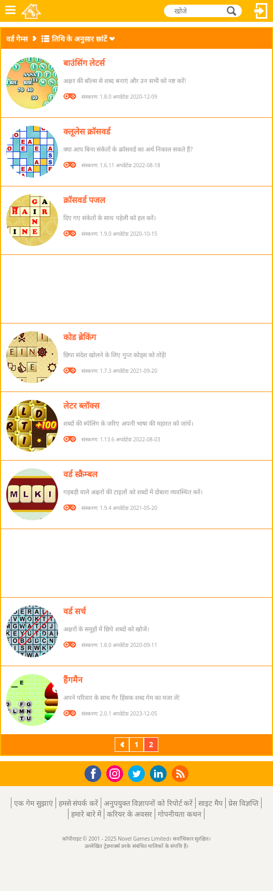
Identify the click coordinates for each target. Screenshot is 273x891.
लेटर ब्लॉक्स (81, 405)
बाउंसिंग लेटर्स (84, 63)
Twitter (138, 774)
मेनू (10, 11)
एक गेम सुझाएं (33, 803)
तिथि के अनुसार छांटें (79, 39)
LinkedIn (160, 774)
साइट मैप (210, 803)
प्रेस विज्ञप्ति (243, 803)
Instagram (116, 772)
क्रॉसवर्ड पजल (84, 200)
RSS (181, 773)
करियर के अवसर (129, 814)
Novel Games (32, 11)
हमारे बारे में (86, 814)
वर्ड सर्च (74, 611)
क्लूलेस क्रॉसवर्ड (87, 131)
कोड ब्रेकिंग (79, 337)
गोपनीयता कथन (179, 814)
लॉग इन (261, 11)
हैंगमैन (73, 679)
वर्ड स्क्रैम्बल (80, 474)
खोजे (232, 10)
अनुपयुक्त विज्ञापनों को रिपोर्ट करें (148, 803)
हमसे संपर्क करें (78, 803)
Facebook (95, 772)
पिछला (123, 744)
